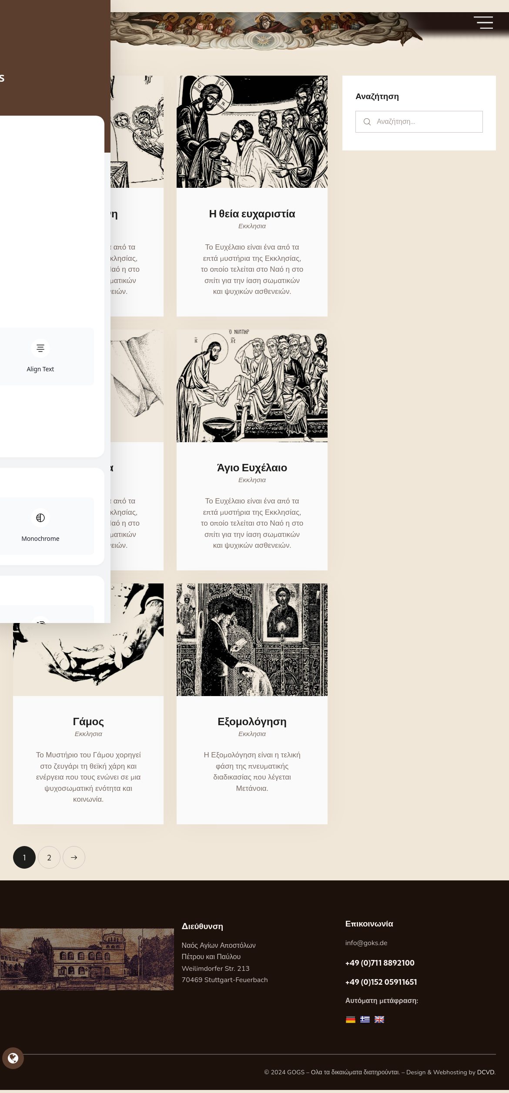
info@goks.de (366, 946)
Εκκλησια (88, 227)
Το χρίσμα (88, 469)
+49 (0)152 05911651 (381, 985)
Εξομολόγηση (252, 724)
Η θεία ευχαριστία (252, 214)
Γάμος (88, 724)
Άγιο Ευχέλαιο (252, 469)
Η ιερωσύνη (88, 214)
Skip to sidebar (25, 6)
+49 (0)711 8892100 (380, 966)
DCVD (486, 1075)
